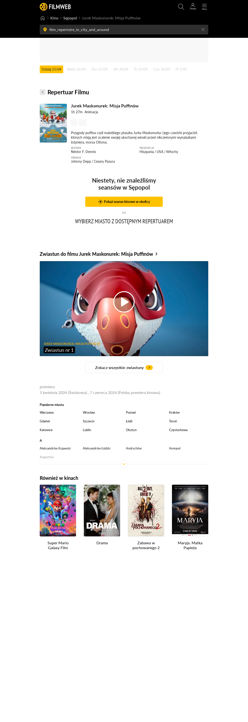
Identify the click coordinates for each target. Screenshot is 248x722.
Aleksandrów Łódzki (96, 448)
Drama (102, 542)
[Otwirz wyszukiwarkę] (181, 7)
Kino (54, 18)
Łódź (129, 421)
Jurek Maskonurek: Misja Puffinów (105, 105)
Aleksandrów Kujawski (55, 448)
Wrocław (89, 412)
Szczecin (88, 421)
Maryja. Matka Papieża (190, 545)
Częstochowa (178, 430)
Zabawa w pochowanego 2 (146, 545)
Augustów (47, 457)
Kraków (174, 412)
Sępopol (70, 18)
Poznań (131, 412)
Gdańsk (45, 421)
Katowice (46, 430)
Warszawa (47, 412)
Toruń (173, 421)
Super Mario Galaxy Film (58, 545)
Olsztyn (131, 430)
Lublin (87, 430)
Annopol (174, 448)
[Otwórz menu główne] (204, 7)
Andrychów (134, 448)
